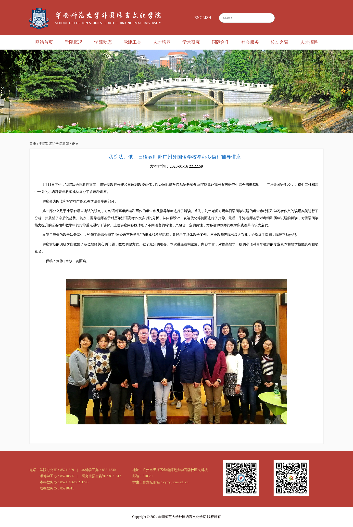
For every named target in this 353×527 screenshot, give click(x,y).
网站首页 (44, 42)
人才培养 (162, 42)
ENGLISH (202, 17)
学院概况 (73, 42)
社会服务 (250, 42)
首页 (32, 144)
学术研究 (191, 42)
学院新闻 (62, 144)
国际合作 (220, 42)
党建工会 (132, 42)
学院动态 (103, 42)
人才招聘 (309, 42)
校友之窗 (279, 42)
